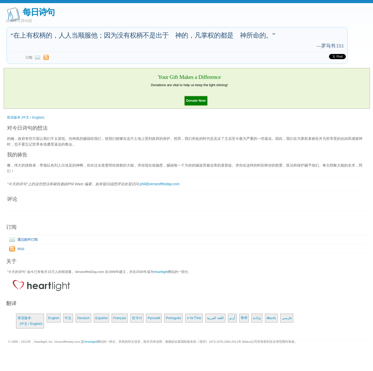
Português (173, 318)
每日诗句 (38, 12)
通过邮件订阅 (22, 240)
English (53, 318)
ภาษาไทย (194, 318)
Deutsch (83, 318)
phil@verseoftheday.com (160, 184)
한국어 (137, 318)
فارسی (287, 318)
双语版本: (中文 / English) (30, 321)
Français (119, 318)
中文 (68, 318)
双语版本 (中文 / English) (25, 117)
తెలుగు (271, 318)
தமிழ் (257, 318)
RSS (20, 249)
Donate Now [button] (196, 100)
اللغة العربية (215, 318)
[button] (196, 100)
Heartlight (161, 272)
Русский (154, 318)
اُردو (232, 318)
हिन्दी (244, 318)
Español (101, 318)
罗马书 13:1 (332, 46)
